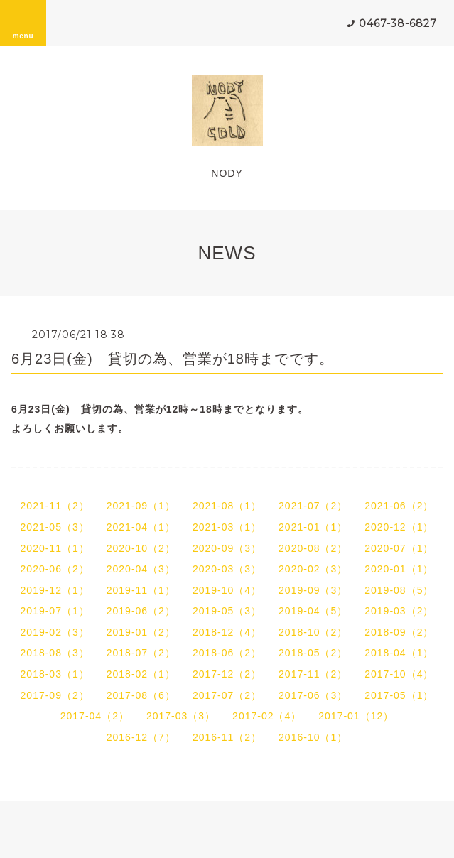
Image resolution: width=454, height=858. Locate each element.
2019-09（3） (313, 590)
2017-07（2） (227, 695)
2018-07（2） (141, 652)
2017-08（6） (141, 695)
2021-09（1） (141, 505)
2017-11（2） (313, 674)
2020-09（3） (227, 548)
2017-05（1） (398, 695)
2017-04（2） (94, 716)
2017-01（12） (356, 716)
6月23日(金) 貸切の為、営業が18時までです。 (172, 358)
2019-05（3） (227, 611)
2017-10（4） (398, 674)
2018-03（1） (55, 674)
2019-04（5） (313, 611)
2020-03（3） (227, 569)
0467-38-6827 (398, 23)
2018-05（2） (313, 652)
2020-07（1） (398, 548)
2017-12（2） (227, 674)
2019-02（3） (55, 632)
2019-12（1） (55, 590)
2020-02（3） (313, 569)
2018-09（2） (398, 632)
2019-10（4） (227, 590)
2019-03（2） (398, 611)
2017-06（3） (313, 695)
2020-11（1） (55, 548)
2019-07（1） (55, 611)
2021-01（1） (313, 527)
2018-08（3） (55, 652)
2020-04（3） (141, 569)
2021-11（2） (55, 505)
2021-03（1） (227, 527)
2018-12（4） (227, 632)
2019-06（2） (141, 611)
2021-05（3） (55, 527)
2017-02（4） (266, 716)
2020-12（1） (398, 527)
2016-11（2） (227, 737)
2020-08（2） (313, 548)
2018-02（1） (141, 674)
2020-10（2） (141, 548)
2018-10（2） (313, 632)
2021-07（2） (313, 505)
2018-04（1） (398, 652)
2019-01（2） (141, 632)
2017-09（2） (55, 695)
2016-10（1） (313, 737)
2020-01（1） (398, 569)
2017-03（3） (180, 716)
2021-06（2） (398, 505)
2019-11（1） (141, 590)
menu (23, 23)
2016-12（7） (141, 737)
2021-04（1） (141, 527)
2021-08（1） (227, 505)
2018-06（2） (227, 652)
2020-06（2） (55, 569)
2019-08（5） (398, 590)
